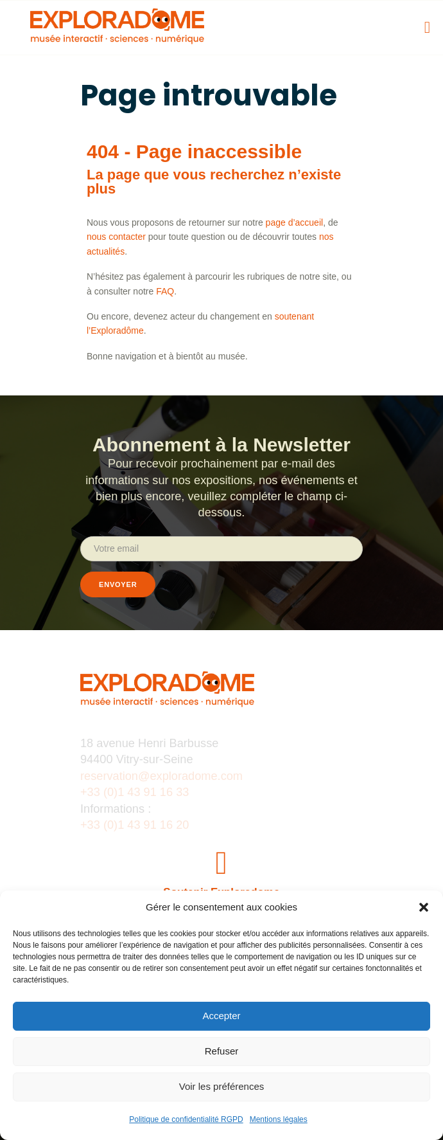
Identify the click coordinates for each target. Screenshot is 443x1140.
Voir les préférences (222, 1086)
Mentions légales (279, 1119)
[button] (423, 907)
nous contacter (116, 236)
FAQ (165, 291)
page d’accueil (295, 222)
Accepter (221, 1015)
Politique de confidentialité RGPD (186, 1119)
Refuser (222, 1050)
